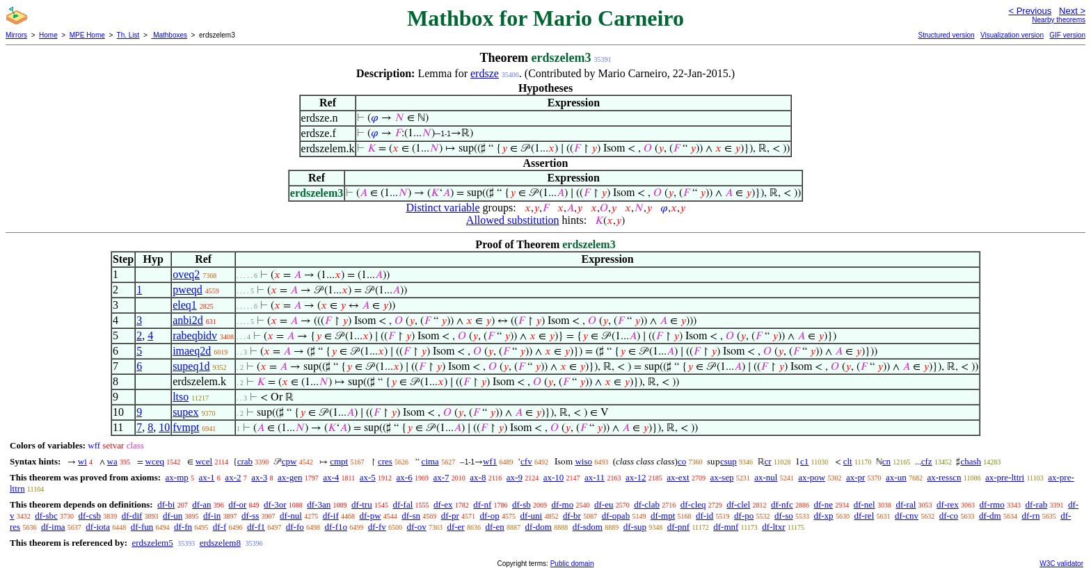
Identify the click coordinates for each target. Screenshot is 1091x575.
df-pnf (678, 526)
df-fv (377, 526)
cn (886, 461)
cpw (289, 461)
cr (768, 461)
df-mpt (663, 515)
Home (48, 35)
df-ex (442, 504)
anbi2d (188, 320)
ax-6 (405, 477)
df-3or (275, 504)
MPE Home (87, 35)
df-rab (1036, 504)
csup (728, 461)
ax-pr (855, 477)
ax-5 (368, 477)
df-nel (864, 504)
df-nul (291, 515)
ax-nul (765, 477)
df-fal (402, 504)
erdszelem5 (152, 542)
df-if (331, 515)
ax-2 (233, 477)
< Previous (1029, 11)
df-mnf (725, 526)
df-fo (295, 526)
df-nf (482, 504)
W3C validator (1061, 563)
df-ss (250, 515)
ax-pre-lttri (1004, 477)
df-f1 (256, 526)
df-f (220, 526)
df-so (783, 515)
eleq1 (185, 305)
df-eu (603, 504)
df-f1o (335, 526)
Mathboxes (169, 35)
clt (847, 461)
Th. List (128, 35)
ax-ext (678, 477)
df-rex (948, 504)
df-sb (521, 504)
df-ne (822, 504)
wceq (154, 461)
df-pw (370, 515)
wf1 (490, 461)
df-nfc (782, 504)
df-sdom (588, 526)
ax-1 (207, 477)
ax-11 (594, 477)
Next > (1072, 11)
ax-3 (259, 477)
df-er (455, 526)
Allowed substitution (512, 220)
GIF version (1067, 35)
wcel (204, 461)
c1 (804, 461)
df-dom (538, 526)
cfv (526, 461)
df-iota (98, 526)
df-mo (562, 504)
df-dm (990, 515)
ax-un (896, 477)
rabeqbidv (195, 335)
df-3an (319, 504)
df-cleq (693, 504)
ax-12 (636, 477)
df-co (948, 515)
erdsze (484, 73)
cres (385, 461)
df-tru (361, 504)
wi (82, 461)
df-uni (531, 515)
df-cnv (906, 515)
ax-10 (553, 477)
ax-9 (515, 477)
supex (185, 412)
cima (430, 461)
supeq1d (191, 366)
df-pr (450, 515)
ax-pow (811, 477)
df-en (494, 526)
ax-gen (290, 477)
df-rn (1030, 515)
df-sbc (46, 515)
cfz (926, 461)
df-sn (410, 515)
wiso (583, 461)
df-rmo (992, 504)
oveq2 (186, 274)
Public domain (572, 563)
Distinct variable (442, 207)
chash (970, 461)
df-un (172, 515)
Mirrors (16, 35)
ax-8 (478, 477)
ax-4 (331, 477)
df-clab (647, 504)
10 (164, 427)
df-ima (53, 526)
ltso (181, 397)
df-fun (142, 526)
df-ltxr (773, 526)
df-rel (864, 515)
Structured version (946, 35)
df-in (212, 515)
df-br (572, 515)
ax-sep (721, 477)
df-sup (634, 526)
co (682, 461)
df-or (237, 504)
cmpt (339, 461)
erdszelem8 (220, 542)
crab (245, 461)
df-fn (183, 526)
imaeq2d (192, 351)
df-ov (416, 526)
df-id (704, 515)
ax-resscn (944, 477)
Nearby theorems (1058, 20)
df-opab (616, 515)
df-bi (166, 504)
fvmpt (186, 427)
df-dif (132, 515)
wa (112, 461)
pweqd (187, 289)
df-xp (823, 515)
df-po (744, 515)
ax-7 (441, 477)
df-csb (90, 515)
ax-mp (177, 477)
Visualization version (1012, 35)
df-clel (738, 504)
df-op (490, 515)
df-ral (905, 504)
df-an (201, 504)
